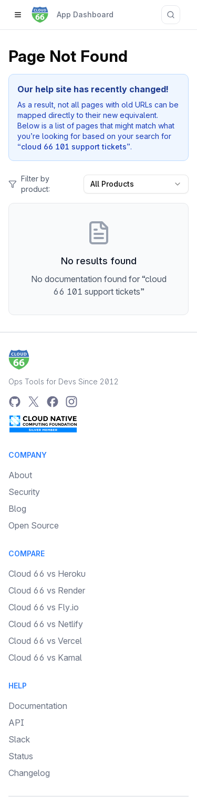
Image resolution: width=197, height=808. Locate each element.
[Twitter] (33, 401)
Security (24, 492)
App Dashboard (85, 14)
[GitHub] (14, 401)
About (20, 475)
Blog (17, 508)
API (16, 722)
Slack (19, 739)
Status (20, 756)
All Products (136, 183)
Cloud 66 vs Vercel (45, 640)
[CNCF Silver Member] (43, 423)
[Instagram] (71, 401)
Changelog (29, 773)
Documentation (37, 706)
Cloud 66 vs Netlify (45, 624)
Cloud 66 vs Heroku (47, 573)
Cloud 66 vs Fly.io (43, 607)
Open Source (33, 525)
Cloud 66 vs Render (46, 590)
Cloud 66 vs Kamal (45, 657)
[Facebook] (52, 401)
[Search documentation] (170, 14)
